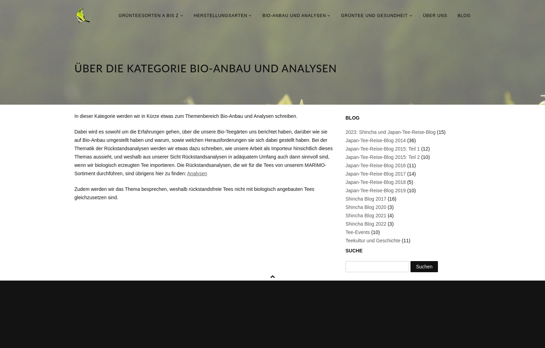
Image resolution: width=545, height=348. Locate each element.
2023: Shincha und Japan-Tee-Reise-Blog (390, 132)
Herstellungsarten (223, 15)
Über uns (435, 15)
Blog (464, 15)
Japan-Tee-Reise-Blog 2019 (375, 190)
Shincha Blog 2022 (366, 224)
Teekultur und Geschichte (372, 240)
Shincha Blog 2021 (366, 215)
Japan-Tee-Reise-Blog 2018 (375, 182)
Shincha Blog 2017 (366, 199)
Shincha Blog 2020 (366, 207)
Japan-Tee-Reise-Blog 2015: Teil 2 (382, 157)
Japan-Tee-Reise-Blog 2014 (375, 140)
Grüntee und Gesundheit (376, 15)
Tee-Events (357, 232)
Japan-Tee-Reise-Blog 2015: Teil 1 (382, 149)
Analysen (197, 173)
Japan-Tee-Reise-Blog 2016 (375, 165)
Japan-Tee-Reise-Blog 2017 (375, 174)
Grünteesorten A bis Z (151, 15)
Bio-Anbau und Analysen (296, 15)
